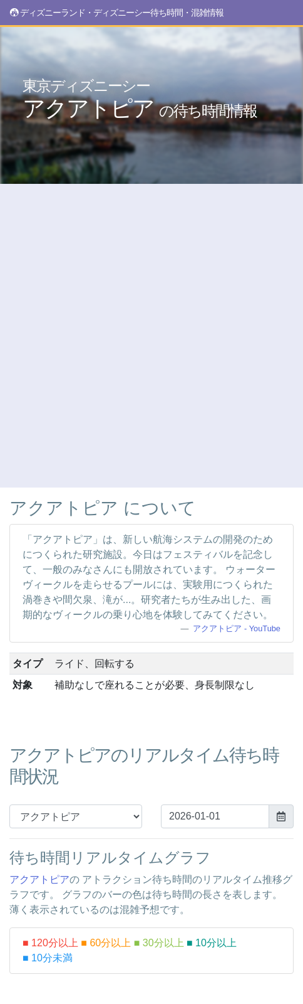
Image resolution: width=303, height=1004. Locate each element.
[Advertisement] (151, 336)
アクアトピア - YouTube (236, 628)
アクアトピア (140, 99)
